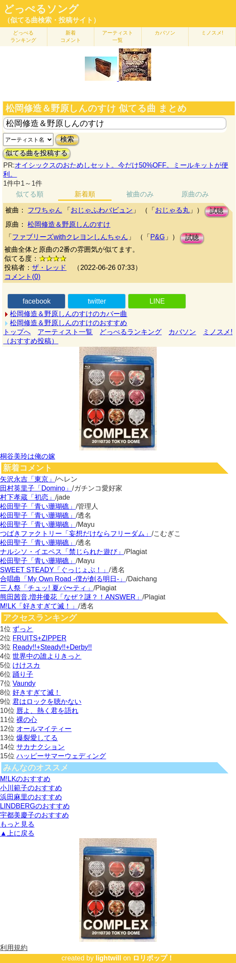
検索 (67, 139)
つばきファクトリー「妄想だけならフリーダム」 (76, 533)
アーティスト (117, 36)
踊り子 (22, 674)
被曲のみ (140, 194)
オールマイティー (43, 728)
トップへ (17, 332)
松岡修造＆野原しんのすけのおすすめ (68, 322)
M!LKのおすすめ (25, 778)
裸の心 (26, 719)
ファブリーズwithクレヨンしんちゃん (69, 237)
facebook (37, 301)
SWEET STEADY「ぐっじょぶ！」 (54, 569)
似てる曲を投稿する (37, 153)
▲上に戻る (17, 833)
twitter (97, 301)
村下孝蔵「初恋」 (27, 497)
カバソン (165, 33)
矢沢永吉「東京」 (27, 479)
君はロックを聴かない (46, 701)
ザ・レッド (49, 267)
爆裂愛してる (37, 737)
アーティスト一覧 (65, 332)
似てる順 (29, 194)
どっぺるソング (41, 9)
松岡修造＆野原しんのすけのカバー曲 (68, 313)
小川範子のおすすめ (31, 788)
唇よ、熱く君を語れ (47, 710)
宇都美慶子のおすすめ (34, 815)
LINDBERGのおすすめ (35, 806)
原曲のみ (195, 194)
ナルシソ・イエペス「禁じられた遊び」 (62, 551)
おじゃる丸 (172, 210)
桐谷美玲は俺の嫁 (27, 456)
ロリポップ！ (153, 958)
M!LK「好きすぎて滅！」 (39, 606)
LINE (157, 301)
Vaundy (23, 683)
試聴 (217, 211)
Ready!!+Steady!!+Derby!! (52, 647)
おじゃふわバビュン (102, 210)
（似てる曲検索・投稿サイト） (51, 20)
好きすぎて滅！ (36, 692)
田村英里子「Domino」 (36, 488)
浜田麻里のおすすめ (31, 797)
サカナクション (40, 747)
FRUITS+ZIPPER (39, 638)
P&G (157, 237)
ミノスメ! (212, 33)
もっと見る (17, 824)
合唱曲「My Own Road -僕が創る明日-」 (63, 579)
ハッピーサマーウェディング (61, 756)
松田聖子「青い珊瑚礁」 (38, 506)
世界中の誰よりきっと (46, 656)
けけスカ (26, 665)
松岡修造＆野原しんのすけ (69, 224)
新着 (70, 36)
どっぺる (23, 36)
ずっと (22, 629)
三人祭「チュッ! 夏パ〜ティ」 (46, 588)
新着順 (85, 194)
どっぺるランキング (130, 332)
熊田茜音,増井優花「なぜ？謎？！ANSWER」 (71, 597)
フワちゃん (45, 210)
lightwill (108, 958)
